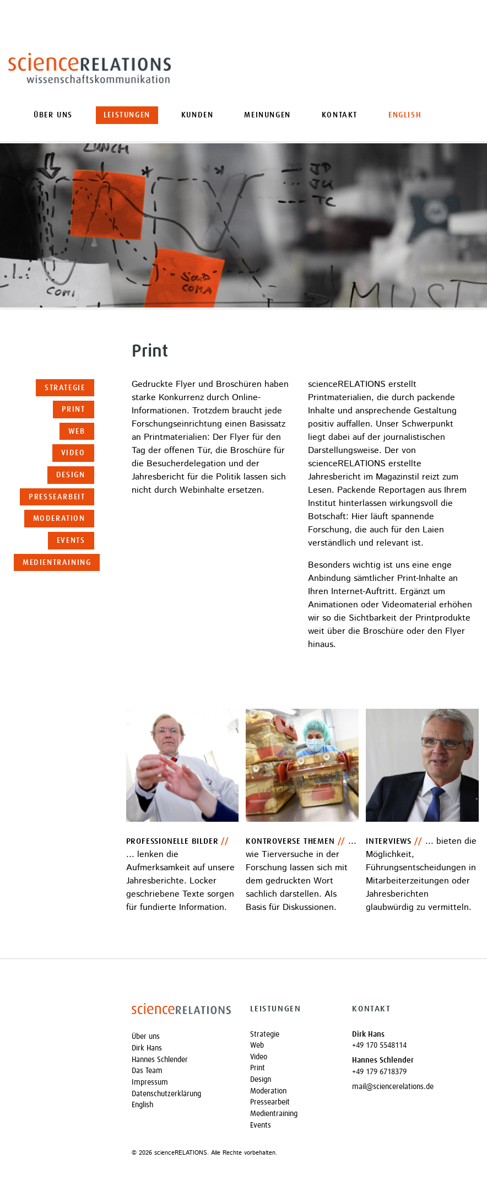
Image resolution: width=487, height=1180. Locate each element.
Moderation (59, 518)
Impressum (150, 1082)
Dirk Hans (147, 1048)
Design (70, 475)
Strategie (65, 388)
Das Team (147, 1071)
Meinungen (267, 115)
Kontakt (340, 115)
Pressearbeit (57, 497)
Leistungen (127, 115)
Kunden (197, 115)
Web (76, 431)
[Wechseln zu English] (405, 115)
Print (73, 409)
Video (73, 453)
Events (71, 541)
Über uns (53, 115)
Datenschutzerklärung (166, 1094)
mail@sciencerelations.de (393, 1087)
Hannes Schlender (160, 1060)
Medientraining (57, 563)
